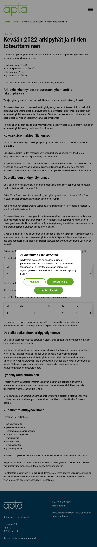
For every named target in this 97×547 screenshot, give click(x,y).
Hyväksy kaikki (48, 290)
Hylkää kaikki (60, 281)
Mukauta (34, 281)
